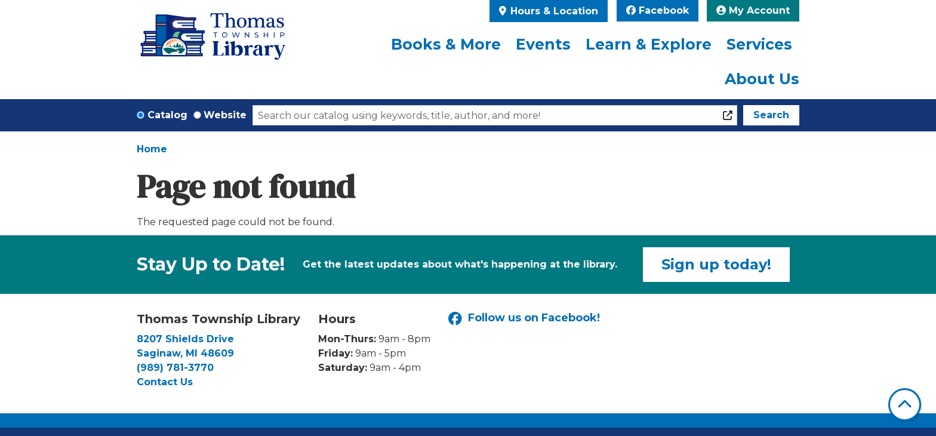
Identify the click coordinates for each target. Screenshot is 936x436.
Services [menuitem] (759, 44)
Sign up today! (716, 264)
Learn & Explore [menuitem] (649, 44)
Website (225, 115)
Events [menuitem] (543, 44)
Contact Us (165, 382)
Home (152, 149)
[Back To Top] (904, 404)
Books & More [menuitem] (446, 44)
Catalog (167, 115)
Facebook (657, 10)
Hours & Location (552, 11)
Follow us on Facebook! (524, 319)
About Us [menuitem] (762, 79)
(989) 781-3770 (175, 367)
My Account (753, 10)
